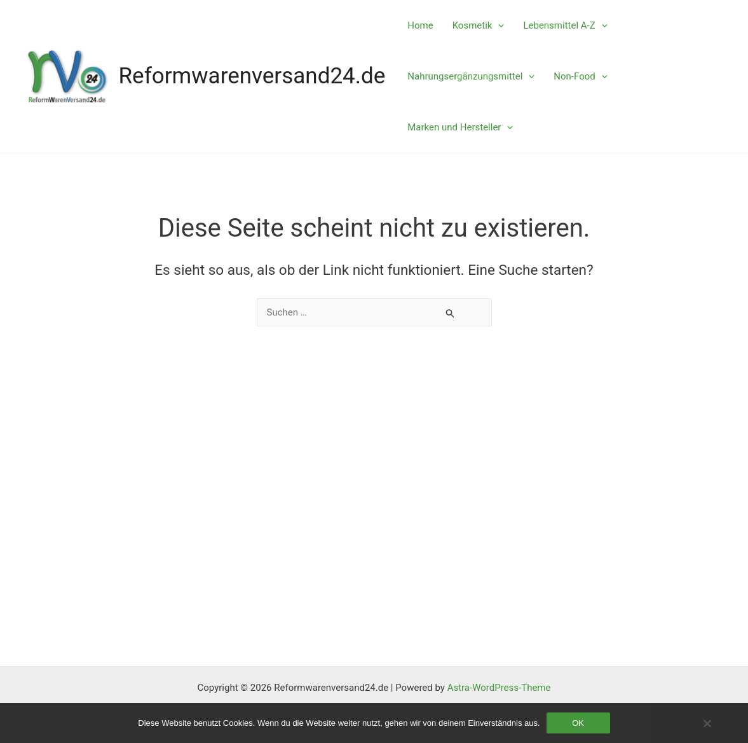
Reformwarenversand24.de (252, 76)
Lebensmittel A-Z (565, 25)
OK (578, 723)
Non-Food (580, 76)
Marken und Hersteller (460, 127)
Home (420, 25)
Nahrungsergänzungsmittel (470, 76)
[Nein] (706, 723)
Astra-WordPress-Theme (499, 687)
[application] (498, 25)
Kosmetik (478, 25)
